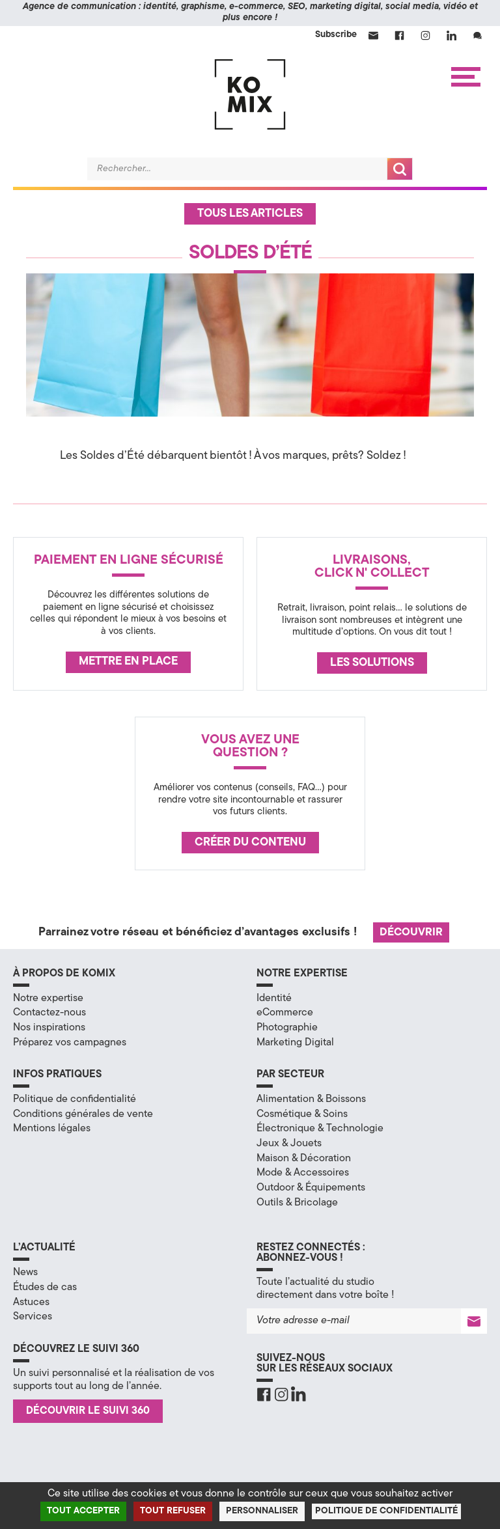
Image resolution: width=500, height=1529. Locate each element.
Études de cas (45, 1287)
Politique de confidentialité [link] (386, 1511)
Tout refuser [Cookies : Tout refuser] (173, 1511)
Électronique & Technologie (320, 1128)
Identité (274, 998)
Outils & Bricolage (297, 1203)
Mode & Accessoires (303, 1173)
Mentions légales (51, 1128)
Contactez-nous (49, 1013)
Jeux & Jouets (289, 1143)
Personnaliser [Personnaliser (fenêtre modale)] (262, 1511)
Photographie (287, 1028)
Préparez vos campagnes (69, 1043)
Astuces (31, 1302)
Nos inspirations (49, 1028)
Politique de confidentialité (74, 1099)
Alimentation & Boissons (311, 1099)
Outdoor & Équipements (311, 1188)
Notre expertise (48, 998)
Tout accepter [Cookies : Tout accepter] (83, 1511)
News (25, 1272)
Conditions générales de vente (83, 1114)
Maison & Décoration (304, 1158)
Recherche (400, 169)
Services (32, 1317)
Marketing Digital (295, 1043)
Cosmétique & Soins (302, 1114)
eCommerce (285, 1013)
